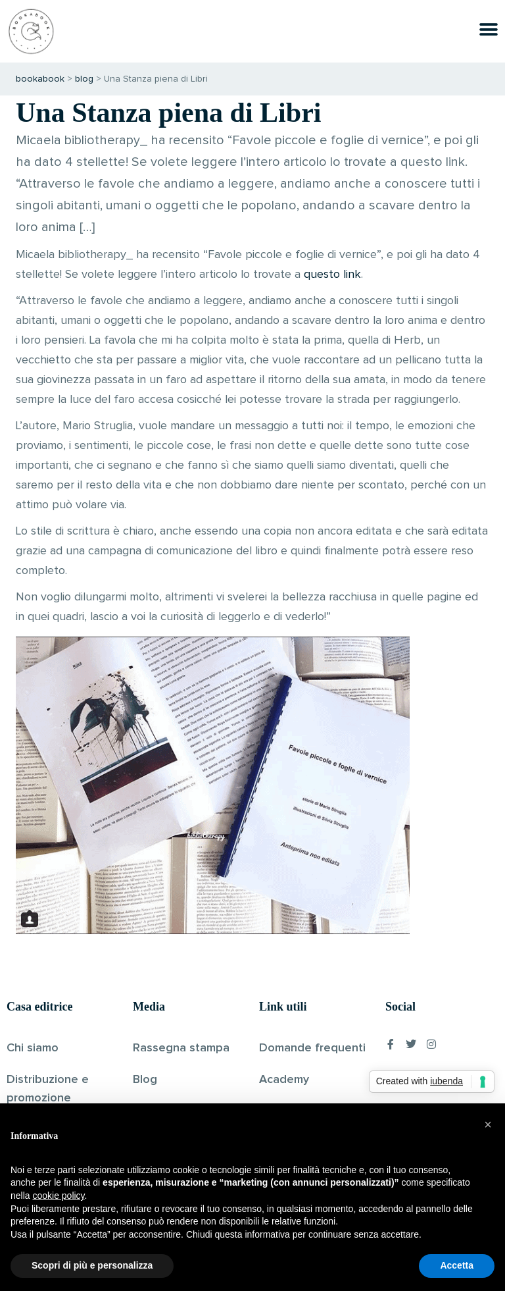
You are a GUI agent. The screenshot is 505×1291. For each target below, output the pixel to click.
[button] (487, 1124)
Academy (284, 1080)
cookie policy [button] (58, 1195)
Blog (145, 1080)
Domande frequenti (312, 1048)
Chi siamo (33, 1048)
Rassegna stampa (181, 1048)
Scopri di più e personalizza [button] (92, 1265)
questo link (332, 274)
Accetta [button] (456, 1265)
